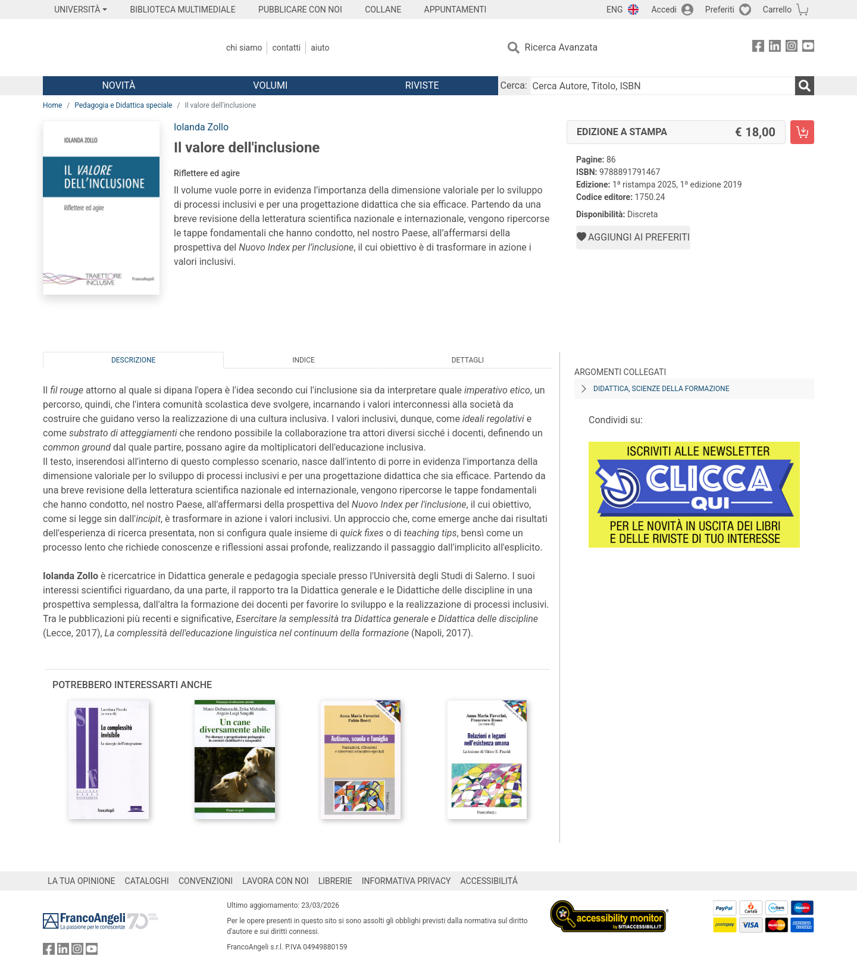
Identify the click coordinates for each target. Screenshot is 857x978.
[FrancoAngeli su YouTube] (808, 48)
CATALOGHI (147, 881)
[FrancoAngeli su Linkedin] (775, 48)
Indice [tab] (303, 360)
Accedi (664, 9)
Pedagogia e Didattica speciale (123, 105)
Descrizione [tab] (133, 360)
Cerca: (514, 85)
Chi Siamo (244, 47)
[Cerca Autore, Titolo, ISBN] (662, 85)
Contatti (286, 47)
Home (52, 105)
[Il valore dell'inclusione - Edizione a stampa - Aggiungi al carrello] (802, 132)
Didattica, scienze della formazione (661, 389)
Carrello (777, 9)
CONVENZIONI (206, 881)
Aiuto (320, 47)
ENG (614, 9)
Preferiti (719, 9)
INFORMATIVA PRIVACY (406, 881)
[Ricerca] (804, 85)
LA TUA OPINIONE (81, 881)
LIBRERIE (335, 881)
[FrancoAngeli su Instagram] (791, 48)
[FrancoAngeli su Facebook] (758, 48)
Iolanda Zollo (201, 127)
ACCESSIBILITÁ (489, 881)
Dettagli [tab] (468, 360)
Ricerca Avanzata (561, 47)
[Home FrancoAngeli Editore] (122, 47)
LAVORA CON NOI (275, 881)
